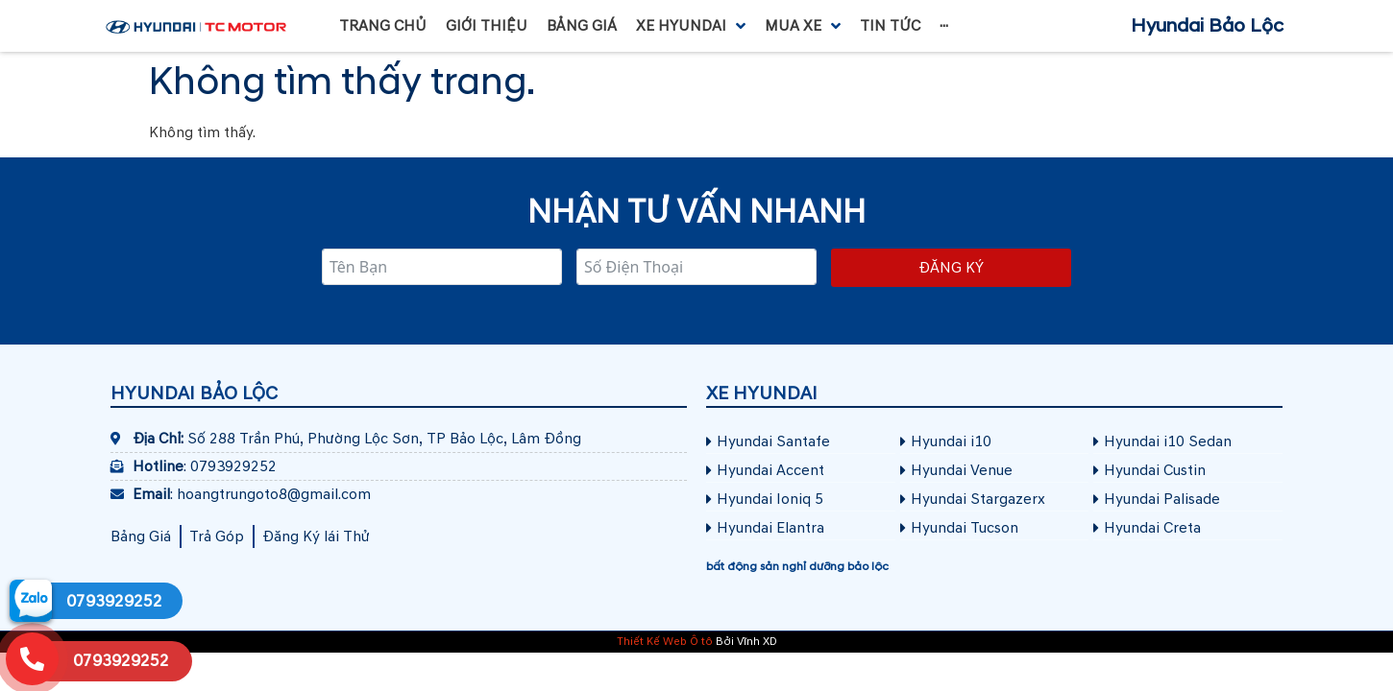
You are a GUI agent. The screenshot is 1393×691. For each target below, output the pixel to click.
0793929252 (114, 601)
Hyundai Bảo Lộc (1207, 25)
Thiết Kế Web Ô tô (665, 641)
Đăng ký (951, 267)
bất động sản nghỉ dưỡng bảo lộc (797, 567)
